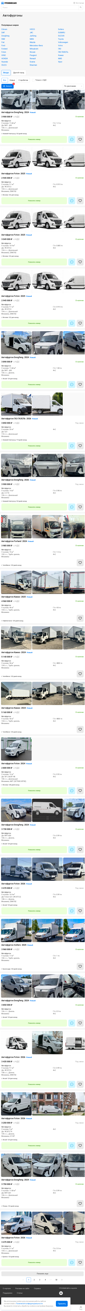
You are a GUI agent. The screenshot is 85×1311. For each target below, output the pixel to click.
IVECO (32, 29)
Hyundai (4, 62)
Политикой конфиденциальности (29, 1304)
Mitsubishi (34, 49)
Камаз (61, 55)
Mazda (32, 42)
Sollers (61, 29)
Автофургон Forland (17, 541)
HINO (3, 55)
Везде (6, 73)
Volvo (60, 45)
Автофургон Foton (16, 173)
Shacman (33, 65)
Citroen (4, 29)
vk (61, 1293)
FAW (3, 39)
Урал (60, 62)
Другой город (18, 73)
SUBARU (61, 32)
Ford (3, 45)
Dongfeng (5, 36)
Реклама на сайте (22, 1288)
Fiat (2, 42)
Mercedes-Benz (36, 45)
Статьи (19, 1293)
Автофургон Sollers (17, 944)
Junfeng (33, 36)
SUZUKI (61, 36)
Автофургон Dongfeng (18, 112)
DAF (3, 32)
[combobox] (72, 86)
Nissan (32, 52)
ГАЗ (59, 49)
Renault (33, 58)
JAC (31, 32)
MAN (32, 39)
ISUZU (4, 65)
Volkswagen (63, 42)
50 (56, 1280)
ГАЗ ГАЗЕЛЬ (63, 52)
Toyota (61, 39)
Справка (37, 1288)
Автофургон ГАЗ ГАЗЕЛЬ (19, 418)
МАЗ (60, 58)
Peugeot (33, 55)
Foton (3, 52)
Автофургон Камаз (16, 596)
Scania (32, 62)
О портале (7, 1288)
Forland (4, 49)
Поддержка (7, 1293)
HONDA (4, 58)
